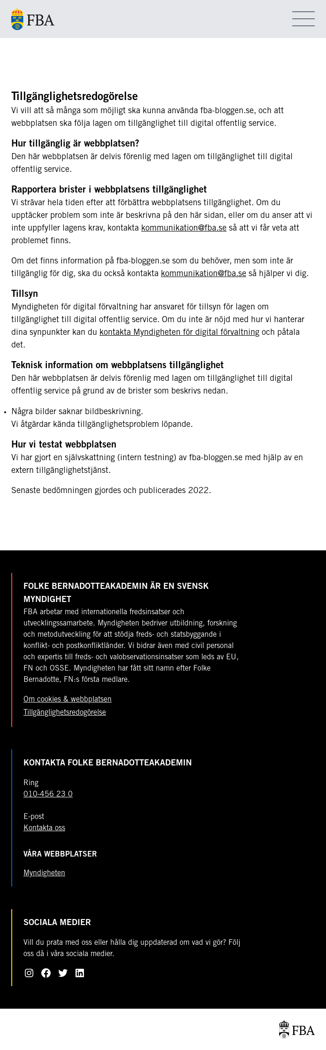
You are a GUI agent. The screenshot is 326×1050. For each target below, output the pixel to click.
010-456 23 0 (48, 794)
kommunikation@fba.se (184, 228)
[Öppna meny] (303, 18)
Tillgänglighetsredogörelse (64, 713)
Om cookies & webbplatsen (67, 699)
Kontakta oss (44, 828)
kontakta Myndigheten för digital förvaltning (179, 333)
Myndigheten (44, 873)
